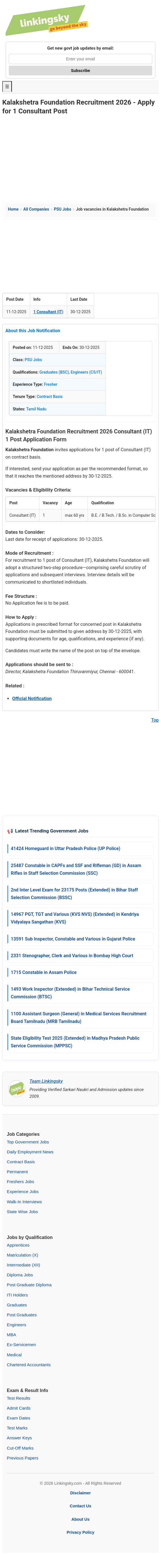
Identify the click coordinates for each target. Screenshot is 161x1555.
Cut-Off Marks (20, 1448)
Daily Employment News (30, 1151)
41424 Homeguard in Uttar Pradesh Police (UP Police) (65, 848)
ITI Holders (17, 1295)
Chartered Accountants (29, 1364)
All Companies (36, 209)
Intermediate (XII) (23, 1264)
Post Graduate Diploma (29, 1284)
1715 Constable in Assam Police (44, 972)
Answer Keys (19, 1437)
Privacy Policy (80, 1532)
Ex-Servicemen (21, 1344)
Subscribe (80, 70)
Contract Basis (50, 396)
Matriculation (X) (22, 1255)
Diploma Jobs (20, 1274)
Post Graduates (22, 1314)
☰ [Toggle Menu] (7, 86)
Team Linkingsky (46, 1081)
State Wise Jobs (22, 1211)
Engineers (16, 1324)
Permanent (17, 1171)
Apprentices (18, 1245)
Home (13, 209)
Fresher (50, 384)
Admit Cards (19, 1408)
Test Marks (17, 1427)
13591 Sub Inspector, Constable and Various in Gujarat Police (73, 939)
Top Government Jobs (28, 1141)
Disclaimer (80, 1493)
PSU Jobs (62, 209)
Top (155, 720)
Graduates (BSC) (54, 372)
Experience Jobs (23, 1191)
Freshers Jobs (20, 1181)
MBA (11, 1334)
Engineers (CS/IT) (86, 372)
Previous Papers (22, 1458)
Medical (14, 1354)
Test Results (18, 1398)
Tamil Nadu (36, 409)
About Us (80, 1519)
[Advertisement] (80, 158)
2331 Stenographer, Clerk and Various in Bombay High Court (72, 955)
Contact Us (80, 1506)
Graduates (17, 1304)
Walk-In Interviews (24, 1201)
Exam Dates (18, 1418)
